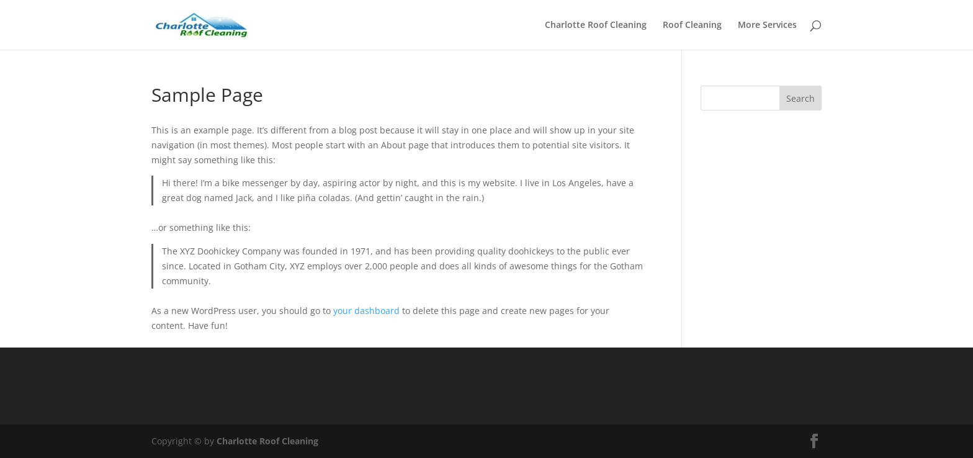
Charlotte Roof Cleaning (596, 25)
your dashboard (366, 311)
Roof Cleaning (692, 25)
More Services (767, 25)
